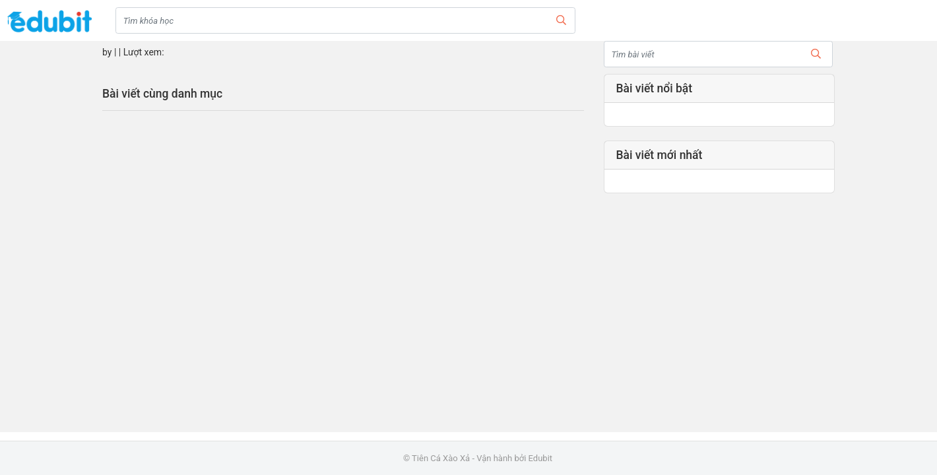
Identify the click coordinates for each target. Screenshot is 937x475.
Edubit (540, 458)
